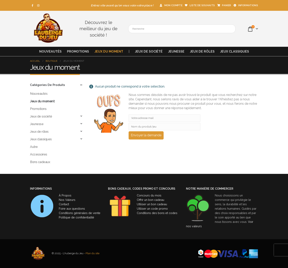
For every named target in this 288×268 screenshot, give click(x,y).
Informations (245, 5)
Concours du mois (149, 195)
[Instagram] (38, 5)
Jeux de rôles (202, 51)
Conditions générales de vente (79, 213)
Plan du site (92, 253)
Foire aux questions (72, 208)
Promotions (78, 51)
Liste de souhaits (199, 5)
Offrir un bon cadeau (150, 199)
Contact (64, 204)
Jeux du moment (108, 51)
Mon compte (170, 5)
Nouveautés (50, 51)
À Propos (65, 195)
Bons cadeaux (40, 162)
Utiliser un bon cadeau (152, 204)
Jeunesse (176, 51)
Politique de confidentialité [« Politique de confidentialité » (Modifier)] (76, 217)
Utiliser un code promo (152, 208)
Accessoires (38, 154)
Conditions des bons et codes (157, 213)
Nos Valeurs (67, 199)
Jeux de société (149, 51)
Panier (224, 5)
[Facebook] (32, 5)
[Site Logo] (48, 29)
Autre (34, 147)
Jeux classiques (234, 51)
